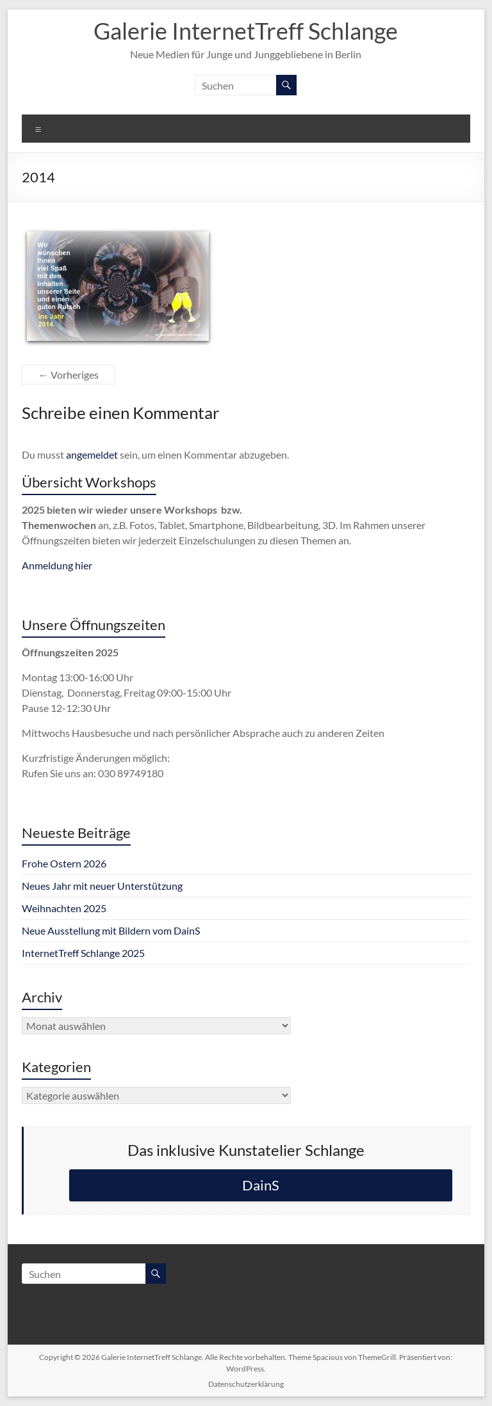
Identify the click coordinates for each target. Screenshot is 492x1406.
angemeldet (92, 454)
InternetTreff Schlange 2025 (83, 953)
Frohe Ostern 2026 (64, 863)
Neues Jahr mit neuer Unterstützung (102, 886)
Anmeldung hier (57, 565)
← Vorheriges (68, 374)
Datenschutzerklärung (246, 1384)
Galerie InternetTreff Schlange (246, 31)
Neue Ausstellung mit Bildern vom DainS (111, 930)
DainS (260, 1185)
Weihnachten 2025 (64, 908)
